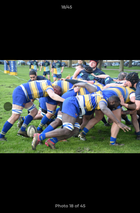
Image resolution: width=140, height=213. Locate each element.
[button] (118, 8)
